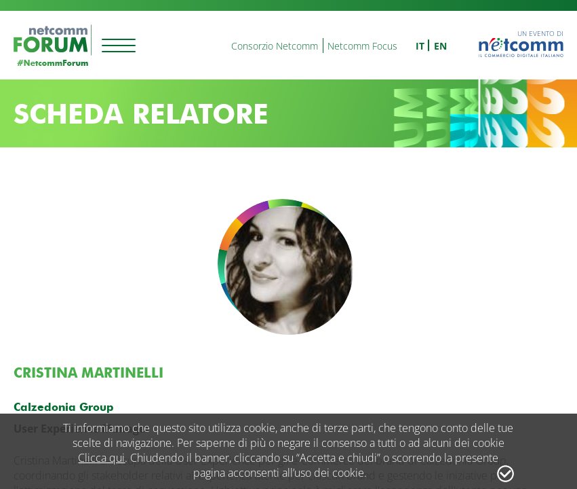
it (420, 45)
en (440, 45)
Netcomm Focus (362, 45)
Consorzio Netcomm (274, 45)
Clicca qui (101, 457)
